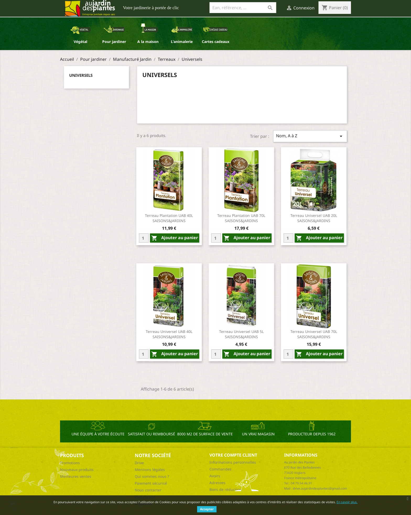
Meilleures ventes (75, 476)
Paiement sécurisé (151, 483)
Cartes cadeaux (215, 41)
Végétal (80, 41)
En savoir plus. (347, 502)
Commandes (220, 469)
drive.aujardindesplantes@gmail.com (320, 488)
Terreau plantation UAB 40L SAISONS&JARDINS (169, 218)
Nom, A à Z (310, 136)
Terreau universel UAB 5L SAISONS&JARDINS (241, 334)
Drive (139, 462)
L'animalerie (182, 41)
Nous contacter (148, 489)
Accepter (207, 509)
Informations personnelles (232, 462)
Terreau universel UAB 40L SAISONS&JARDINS (169, 334)
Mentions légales (150, 469)
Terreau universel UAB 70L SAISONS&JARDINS (313, 334)
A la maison (148, 41)
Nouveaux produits (77, 469)
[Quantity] (144, 238)
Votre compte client (233, 455)
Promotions (70, 462)
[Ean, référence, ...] (242, 7)
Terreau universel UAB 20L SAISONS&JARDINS (313, 218)
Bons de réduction (225, 489)
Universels (81, 75)
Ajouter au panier (174, 238)
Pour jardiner (114, 41)
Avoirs (214, 475)
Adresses (217, 482)
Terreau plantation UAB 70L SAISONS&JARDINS (241, 218)
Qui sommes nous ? (152, 476)
